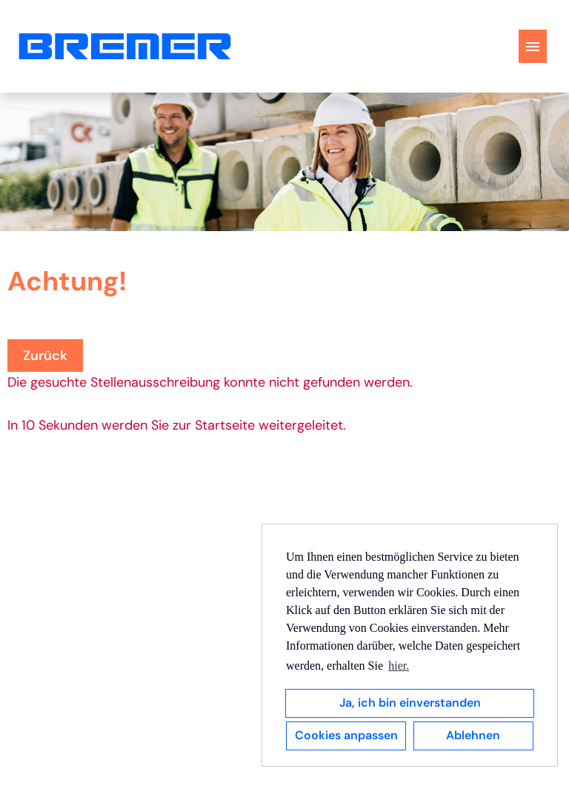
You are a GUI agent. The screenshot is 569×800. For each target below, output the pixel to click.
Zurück (45, 355)
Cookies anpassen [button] (346, 735)
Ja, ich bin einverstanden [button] (410, 702)
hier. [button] (398, 665)
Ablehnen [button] (473, 735)
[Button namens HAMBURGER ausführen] (533, 46)
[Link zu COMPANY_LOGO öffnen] (125, 46)
